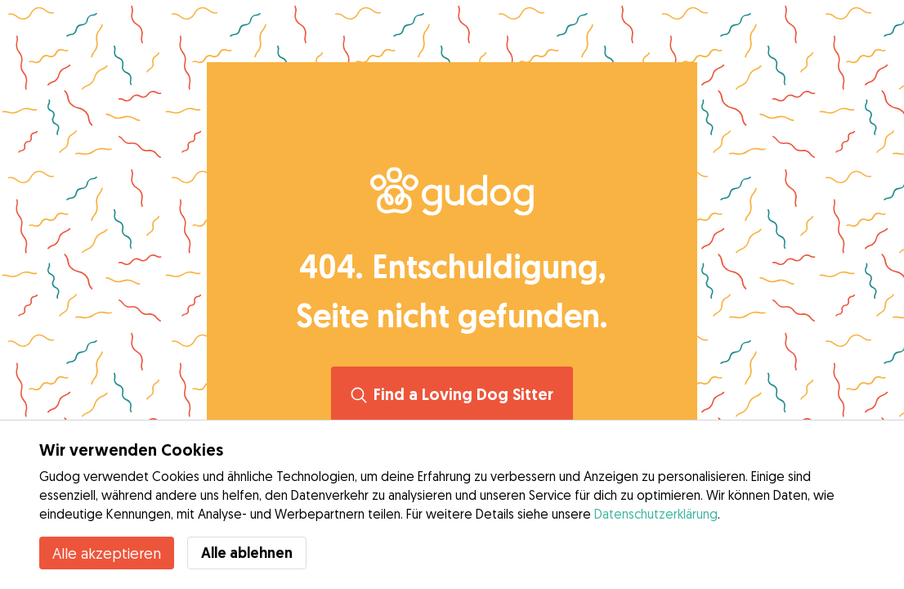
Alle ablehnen (247, 552)
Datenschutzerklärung (656, 514)
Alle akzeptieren (106, 553)
